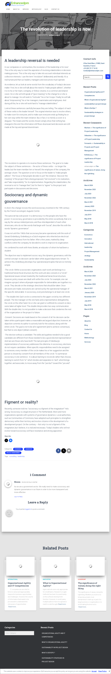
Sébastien (87, 135)
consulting (12, 456)
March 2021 (88, 202)
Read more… (12, 606)
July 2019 (87, 214)
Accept (94, 671)
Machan (87, 127)
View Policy (102, 671)
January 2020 (89, 206)
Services (26, 9)
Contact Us (55, 9)
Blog (46, 9)
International (88, 243)
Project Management (13, 452)
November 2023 (90, 189)
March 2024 (88, 185)
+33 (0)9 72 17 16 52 (90, 68)
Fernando (87, 143)
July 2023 (87, 193)
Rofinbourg (88, 155)
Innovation (88, 239)
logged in (28, 509)
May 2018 (87, 219)
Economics (18, 449)
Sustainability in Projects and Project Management (94, 146)
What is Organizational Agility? (95, 100)
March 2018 (88, 223)
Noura (17, 482)
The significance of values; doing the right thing (94, 169)
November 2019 (90, 210)
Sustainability (89, 260)
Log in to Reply (18, 496)
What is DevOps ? (90, 108)
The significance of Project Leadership (92, 158)
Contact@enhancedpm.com (93, 71)
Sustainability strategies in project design (53, 659)
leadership (28, 449)
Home (8, 9)
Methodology (36, 9)
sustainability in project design (95, 104)
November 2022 (90, 198)
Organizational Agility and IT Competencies (19, 584)
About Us (16, 9)
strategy (87, 255)
